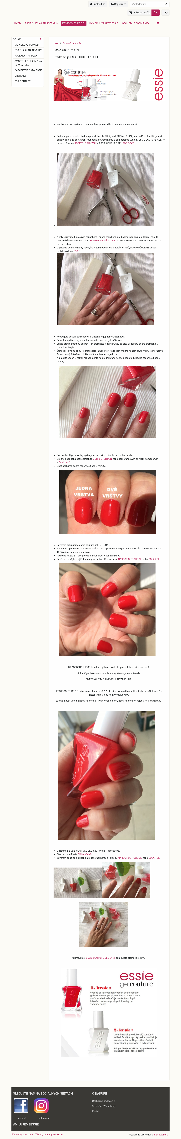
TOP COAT (128, 143)
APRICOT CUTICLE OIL (130, 559)
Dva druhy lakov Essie (103, 23)
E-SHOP (28, 39)
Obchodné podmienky (135, 23)
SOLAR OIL (154, 559)
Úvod (17, 23)
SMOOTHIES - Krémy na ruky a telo (28, 63)
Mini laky (20, 75)
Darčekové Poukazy (27, 44)
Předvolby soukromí (22, 1134)
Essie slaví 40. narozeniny (41, 23)
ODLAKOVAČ (85, 854)
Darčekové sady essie (28, 70)
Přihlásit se (97, 4)
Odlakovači (64, 462)
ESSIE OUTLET (22, 81)
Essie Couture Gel (73, 23)
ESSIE (77, 251)
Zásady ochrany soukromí (49, 1134)
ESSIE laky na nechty (28, 50)
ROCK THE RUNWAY (85, 143)
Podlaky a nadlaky (27, 55)
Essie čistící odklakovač (103, 240)
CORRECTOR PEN (102, 458)
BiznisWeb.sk (160, 1134)
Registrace (118, 4)
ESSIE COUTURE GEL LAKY (100, 957)
